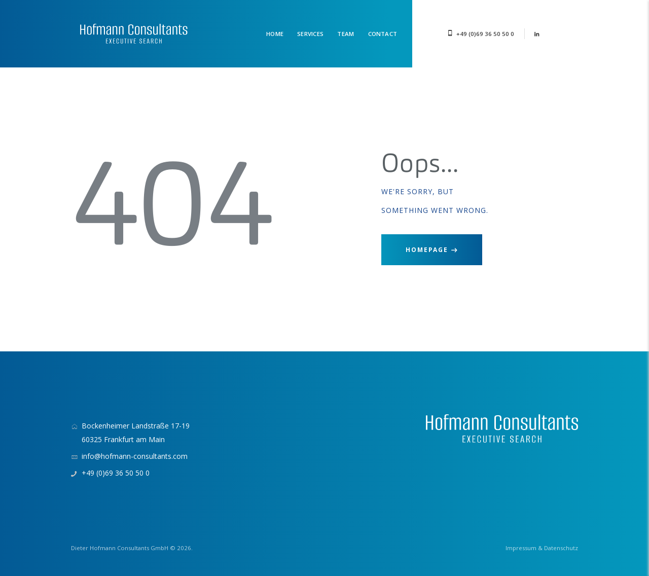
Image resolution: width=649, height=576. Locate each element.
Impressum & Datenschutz (542, 548)
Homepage (427, 249)
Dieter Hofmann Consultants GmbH (119, 548)
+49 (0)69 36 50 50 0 (485, 34)
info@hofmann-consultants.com (135, 456)
